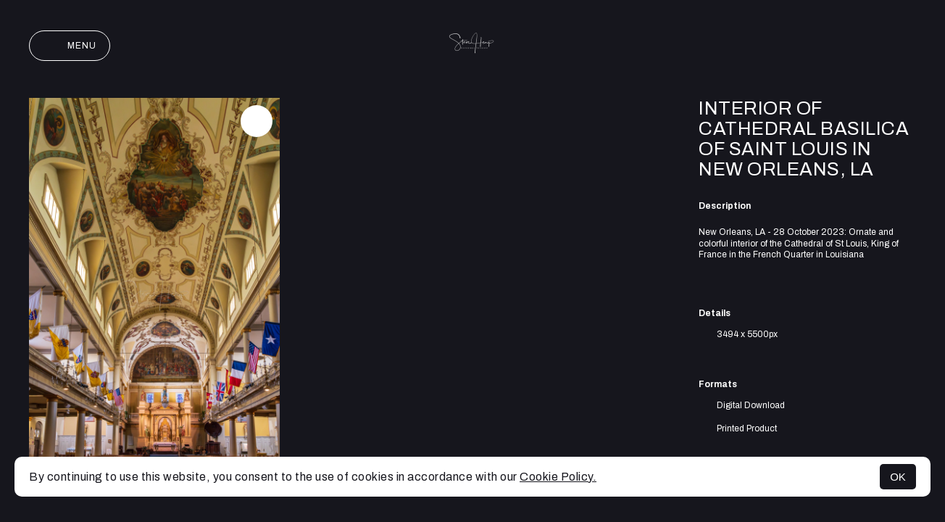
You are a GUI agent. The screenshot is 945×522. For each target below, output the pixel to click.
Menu (69, 45)
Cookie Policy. (558, 477)
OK (898, 477)
